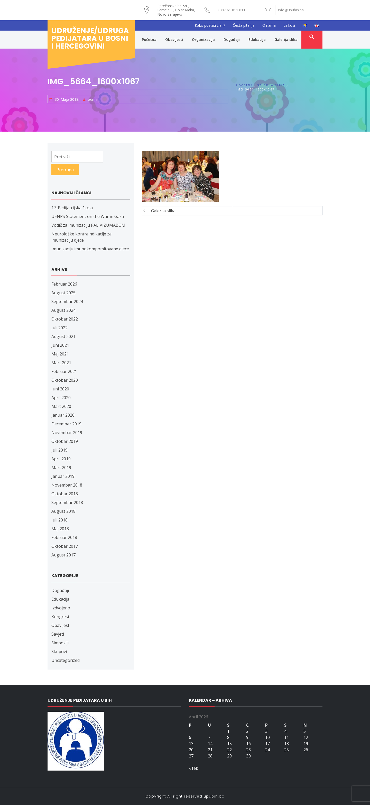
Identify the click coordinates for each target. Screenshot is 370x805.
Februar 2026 (64, 284)
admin (93, 99)
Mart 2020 (61, 406)
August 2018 (63, 511)
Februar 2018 (64, 537)
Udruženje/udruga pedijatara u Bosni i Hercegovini (90, 38)
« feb (193, 768)
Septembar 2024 (67, 301)
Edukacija (257, 39)
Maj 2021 (60, 354)
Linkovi (289, 25)
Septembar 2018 (67, 502)
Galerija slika (286, 39)
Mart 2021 (61, 362)
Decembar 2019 (66, 424)
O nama (269, 25)
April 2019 (61, 459)
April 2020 (61, 397)
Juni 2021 (60, 345)
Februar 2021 (64, 371)
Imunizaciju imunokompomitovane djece (90, 249)
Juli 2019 (59, 450)
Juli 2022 (59, 328)
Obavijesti (174, 39)
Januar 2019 (63, 476)
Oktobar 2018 (64, 494)
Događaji (232, 39)
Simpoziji (60, 643)
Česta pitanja (244, 25)
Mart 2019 (61, 467)
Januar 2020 (63, 415)
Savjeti (57, 634)
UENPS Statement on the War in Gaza (87, 216)
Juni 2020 (60, 389)
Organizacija (203, 39)
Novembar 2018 (66, 485)
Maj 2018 (60, 529)
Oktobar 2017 (64, 546)
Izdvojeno (60, 608)
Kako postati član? (210, 25)
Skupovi (59, 651)
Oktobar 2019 (64, 441)
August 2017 (63, 555)
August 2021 (63, 336)
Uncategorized (65, 660)
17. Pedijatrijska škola (72, 208)
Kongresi (60, 616)
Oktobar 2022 (64, 319)
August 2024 (63, 310)
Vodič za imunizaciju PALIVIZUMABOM (88, 225)
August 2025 (63, 293)
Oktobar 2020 (64, 380)
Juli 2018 (59, 520)
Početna (149, 39)
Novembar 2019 (66, 432)
